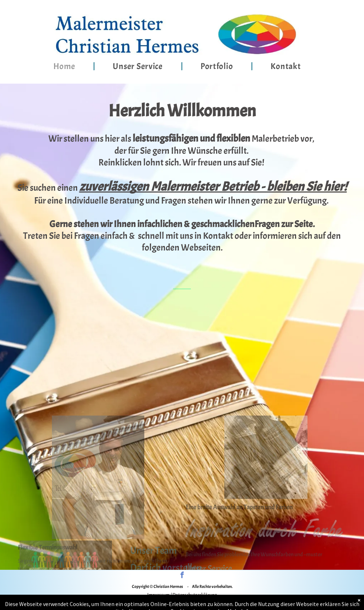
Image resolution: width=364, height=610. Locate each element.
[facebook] (182, 576)
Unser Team (153, 558)
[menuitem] (65, 66)
